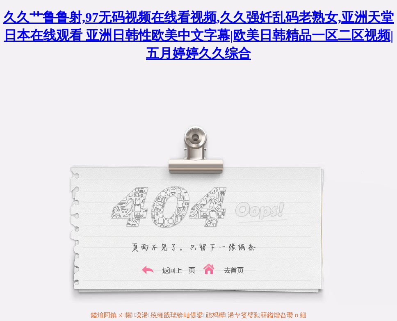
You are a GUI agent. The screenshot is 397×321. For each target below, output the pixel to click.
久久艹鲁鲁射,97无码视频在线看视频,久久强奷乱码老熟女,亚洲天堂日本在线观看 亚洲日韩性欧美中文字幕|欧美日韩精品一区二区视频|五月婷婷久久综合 (198, 35)
